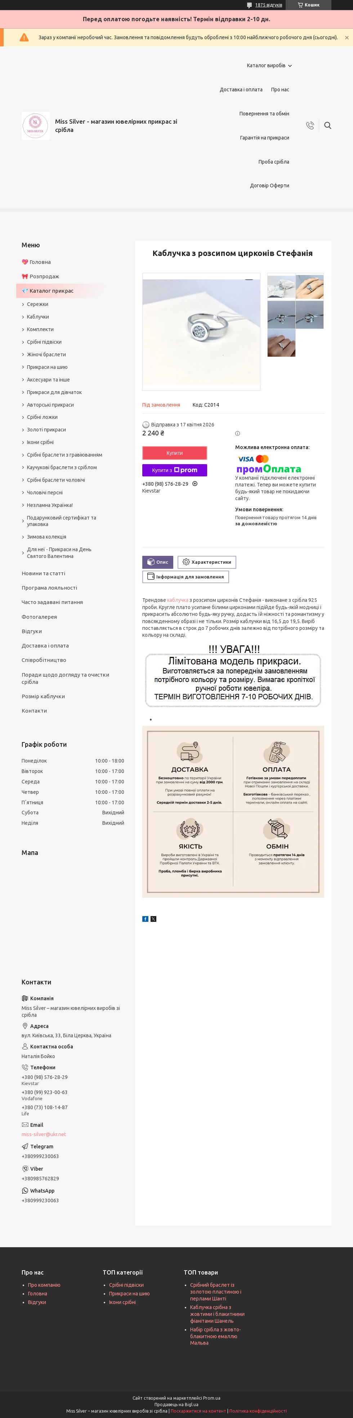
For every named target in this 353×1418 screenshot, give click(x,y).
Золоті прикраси (46, 430)
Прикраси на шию (47, 367)
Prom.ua (211, 1398)
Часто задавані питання (52, 602)
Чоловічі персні (45, 492)
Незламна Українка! (50, 505)
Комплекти (40, 329)
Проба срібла (274, 162)
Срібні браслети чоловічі (56, 480)
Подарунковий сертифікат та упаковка (61, 521)
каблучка (177, 600)
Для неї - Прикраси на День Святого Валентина (59, 552)
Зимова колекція (46, 537)
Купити (175, 453)
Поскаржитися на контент (198, 1411)
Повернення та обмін (264, 113)
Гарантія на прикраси (264, 138)
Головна (37, 1293)
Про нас (280, 89)
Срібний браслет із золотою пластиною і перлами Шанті (215, 1292)
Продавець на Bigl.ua (176, 1404)
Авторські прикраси (50, 405)
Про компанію (44, 1285)
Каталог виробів (266, 65)
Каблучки (38, 317)
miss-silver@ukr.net (44, 1134)
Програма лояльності (49, 588)
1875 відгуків (268, 5)
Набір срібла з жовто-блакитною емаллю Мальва (215, 1336)
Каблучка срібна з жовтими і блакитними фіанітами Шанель (217, 1314)
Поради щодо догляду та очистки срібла (65, 678)
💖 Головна (36, 262)
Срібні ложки (42, 417)
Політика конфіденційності (258, 1411)
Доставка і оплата (241, 89)
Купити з (174, 470)
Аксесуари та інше (48, 380)
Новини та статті (43, 573)
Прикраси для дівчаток (54, 392)
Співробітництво (44, 660)
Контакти (34, 711)
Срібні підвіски (44, 342)
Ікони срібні (40, 442)
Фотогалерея (39, 617)
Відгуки (32, 631)
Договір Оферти (269, 185)
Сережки (37, 304)
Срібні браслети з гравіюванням (64, 455)
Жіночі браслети (46, 354)
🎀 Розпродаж (40, 276)
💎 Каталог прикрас (47, 291)
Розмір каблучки (43, 696)
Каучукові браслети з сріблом (62, 467)
